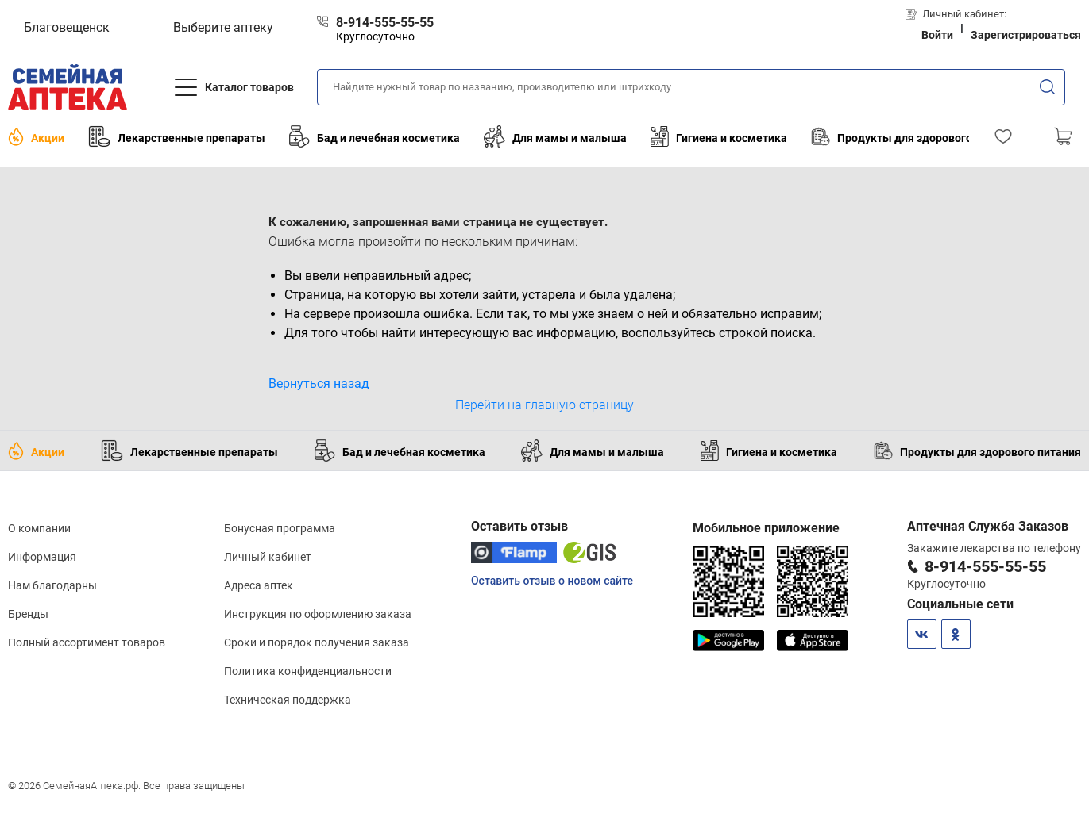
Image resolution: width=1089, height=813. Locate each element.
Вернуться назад (318, 383)
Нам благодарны (52, 585)
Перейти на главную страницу (544, 404)
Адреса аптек (258, 585)
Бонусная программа (279, 528)
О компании (39, 528)
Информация (42, 556)
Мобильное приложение (766, 527)
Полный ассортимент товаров (86, 642)
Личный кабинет (267, 556)
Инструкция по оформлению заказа (317, 614)
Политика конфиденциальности (308, 671)
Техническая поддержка (287, 699)
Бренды (28, 614)
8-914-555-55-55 (985, 566)
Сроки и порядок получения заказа (316, 642)
